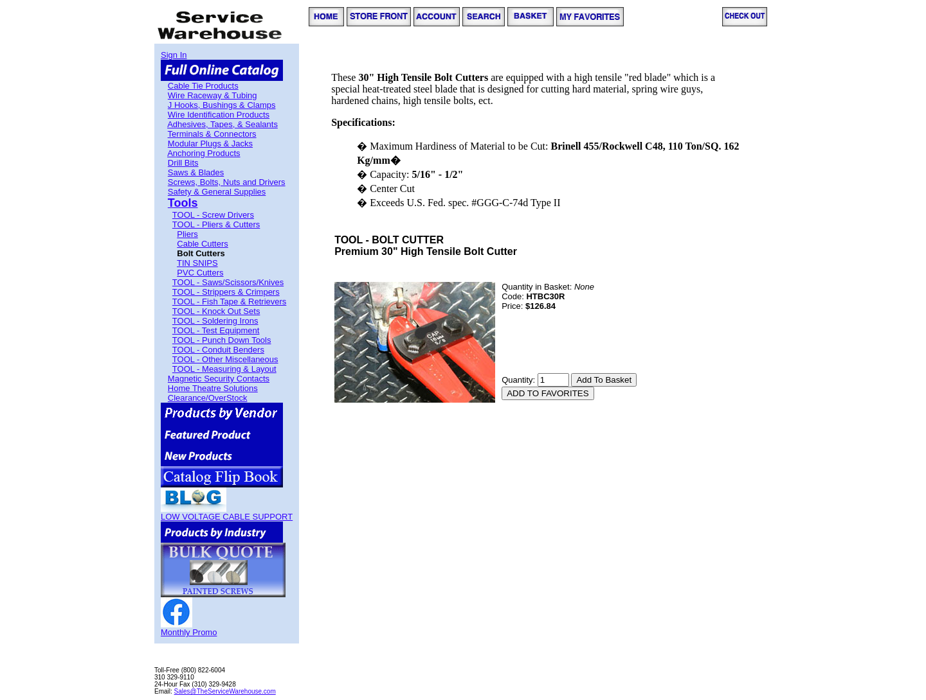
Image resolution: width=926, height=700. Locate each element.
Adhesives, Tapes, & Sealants (222, 124)
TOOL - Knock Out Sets (216, 311)
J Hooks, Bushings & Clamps (222, 105)
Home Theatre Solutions (213, 388)
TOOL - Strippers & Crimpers (226, 292)
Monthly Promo (189, 632)
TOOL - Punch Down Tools (221, 340)
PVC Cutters (200, 272)
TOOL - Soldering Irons (215, 321)
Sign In (173, 55)
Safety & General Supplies (217, 192)
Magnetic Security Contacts (218, 378)
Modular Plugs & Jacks (210, 143)
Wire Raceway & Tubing (212, 95)
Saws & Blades (196, 172)
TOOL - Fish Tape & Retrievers (229, 301)
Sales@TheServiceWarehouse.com (225, 691)
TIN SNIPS (197, 263)
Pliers (187, 234)
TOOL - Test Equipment (216, 330)
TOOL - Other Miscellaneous (225, 359)
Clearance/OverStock (208, 398)
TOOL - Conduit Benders (218, 349)
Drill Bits (183, 163)
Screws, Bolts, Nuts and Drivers (227, 182)
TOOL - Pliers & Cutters (216, 224)
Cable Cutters (202, 244)
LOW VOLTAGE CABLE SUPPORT (227, 516)
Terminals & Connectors (212, 134)
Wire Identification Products (218, 114)
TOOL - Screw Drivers (213, 215)
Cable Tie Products (203, 86)
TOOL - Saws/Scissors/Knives (228, 282)
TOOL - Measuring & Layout (224, 369)
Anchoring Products (203, 153)
